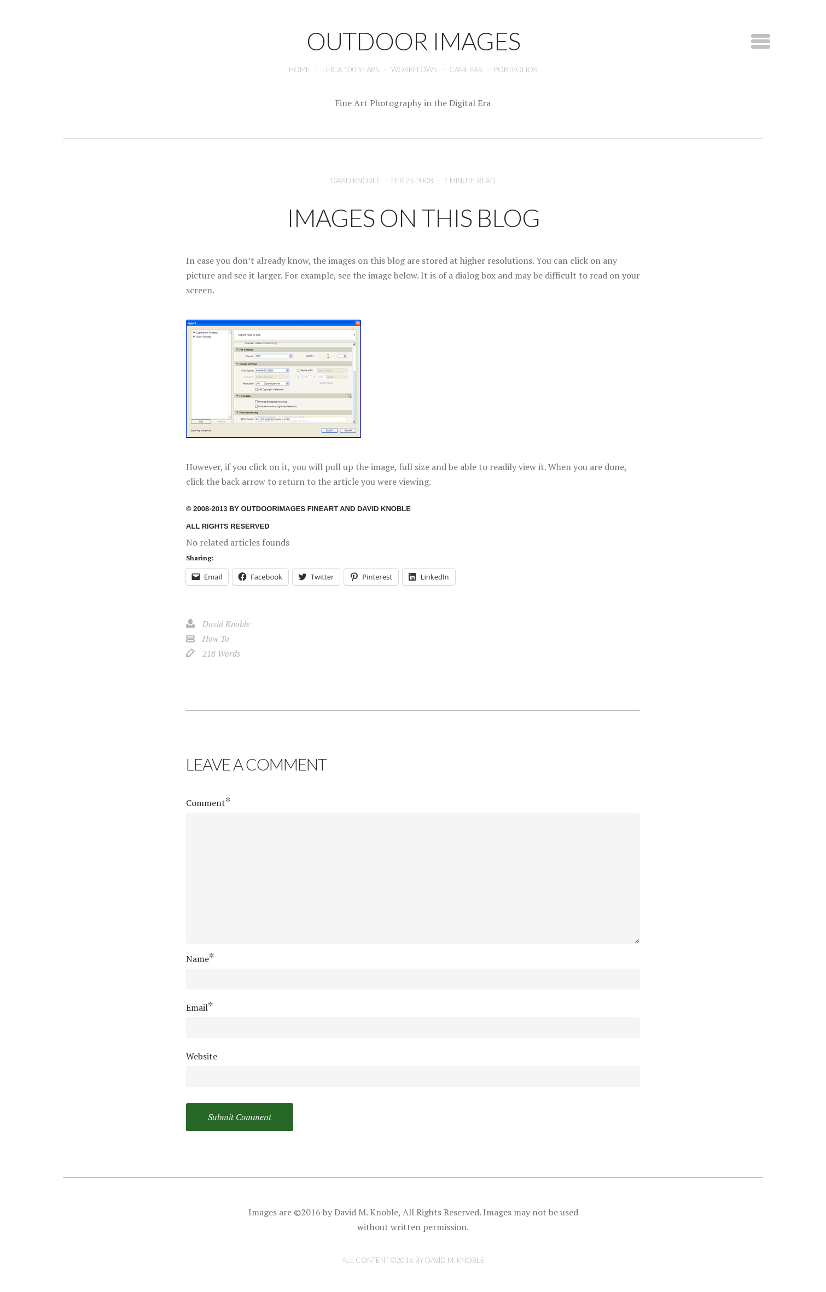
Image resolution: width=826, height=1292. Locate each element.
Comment (208, 802)
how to (215, 638)
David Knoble (355, 180)
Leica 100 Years (350, 69)
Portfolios (515, 69)
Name (200, 958)
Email (199, 1007)
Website (201, 1056)
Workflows (414, 69)
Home (299, 69)
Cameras (465, 69)
